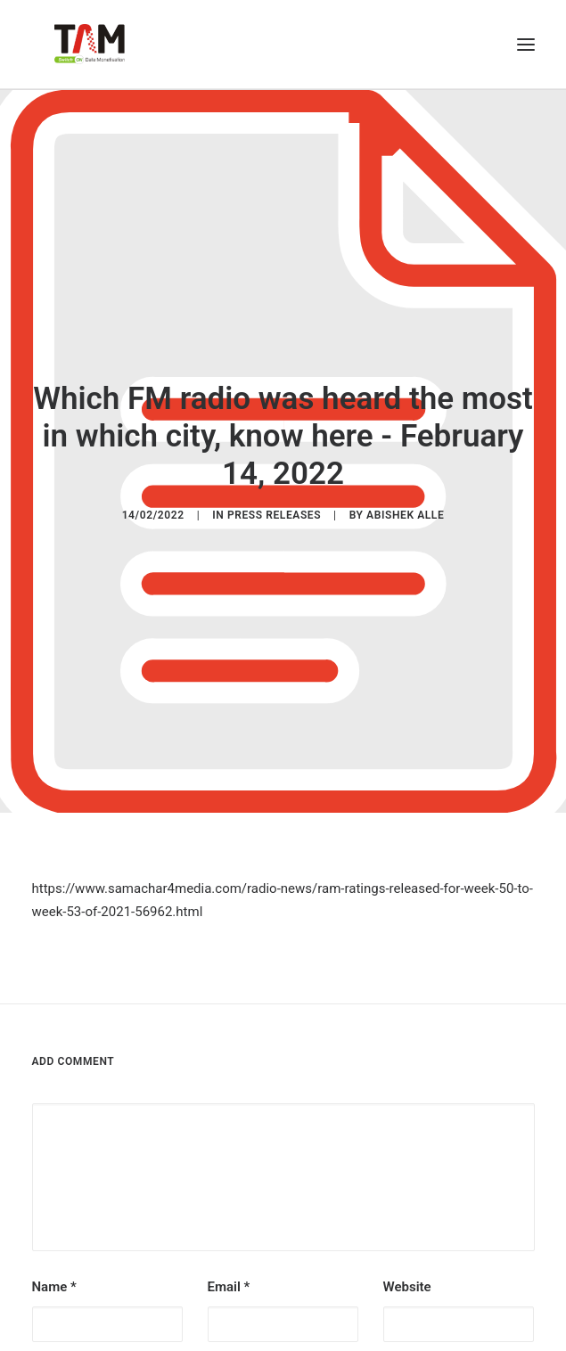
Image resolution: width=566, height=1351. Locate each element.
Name (54, 1271)
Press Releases (274, 507)
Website (407, 1271)
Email (229, 1271)
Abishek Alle (405, 507)
